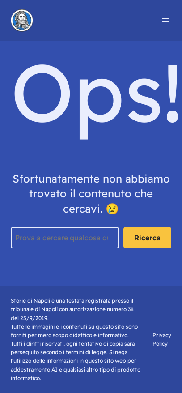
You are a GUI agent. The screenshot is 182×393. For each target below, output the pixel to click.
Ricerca (147, 237)
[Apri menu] (166, 20)
